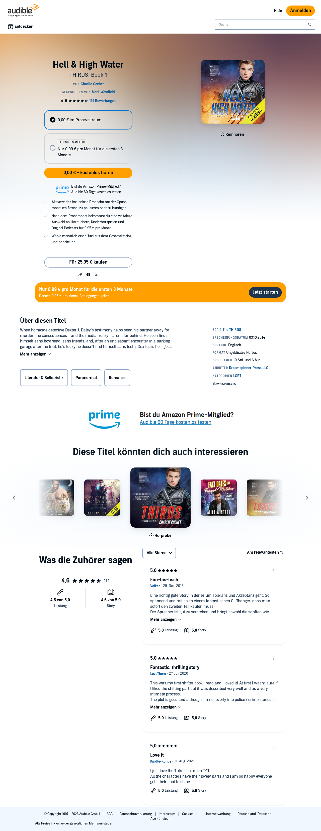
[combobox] (265, 25)
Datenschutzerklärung (136, 814)
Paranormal (86, 377)
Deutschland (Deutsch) (254, 814)
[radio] (88, 120)
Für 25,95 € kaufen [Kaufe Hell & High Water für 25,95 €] (88, 262)
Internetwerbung (218, 814)
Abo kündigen (160, 819)
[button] (80, 274)
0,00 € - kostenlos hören (88, 172)
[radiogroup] (88, 137)
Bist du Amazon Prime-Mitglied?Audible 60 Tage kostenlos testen (96, 189)
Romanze (117, 377)
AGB (110, 814)
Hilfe (278, 10)
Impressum (167, 814)
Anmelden (300, 10)
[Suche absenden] (310, 25)
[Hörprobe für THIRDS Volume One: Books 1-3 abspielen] (160, 536)
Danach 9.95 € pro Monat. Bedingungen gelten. (86, 292)
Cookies (188, 814)
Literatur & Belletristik (44, 377)
